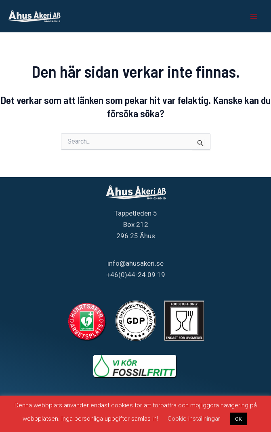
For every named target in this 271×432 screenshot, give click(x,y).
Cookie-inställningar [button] (194, 418)
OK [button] (238, 419)
